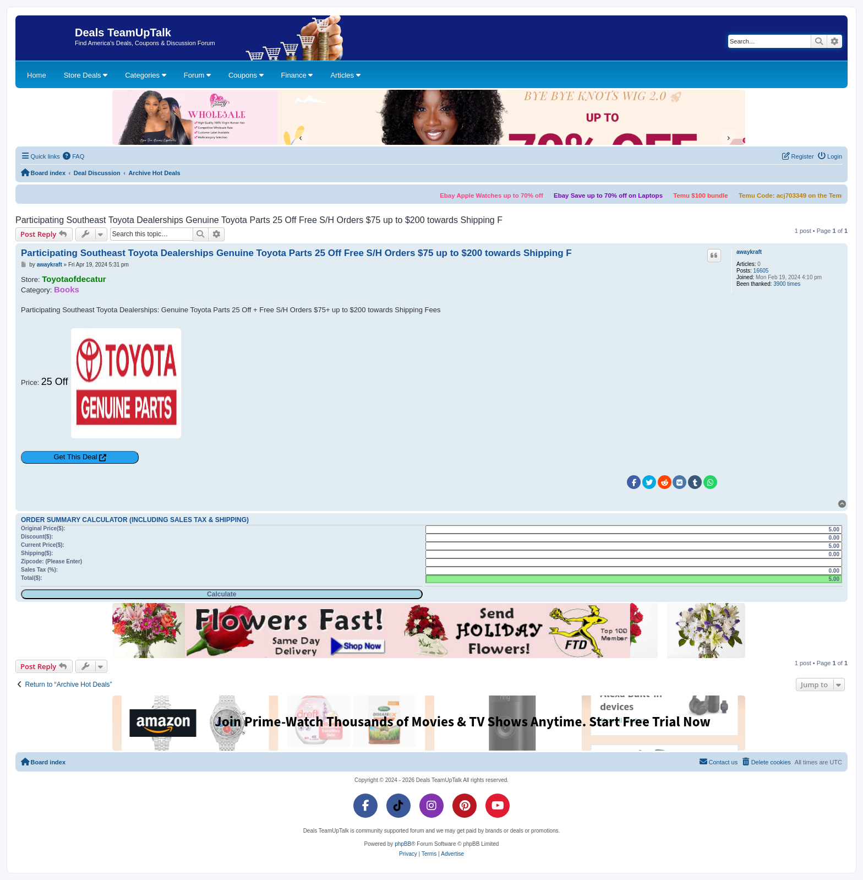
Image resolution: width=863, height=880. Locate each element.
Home (36, 75)
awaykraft (749, 252)
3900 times (786, 284)
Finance (297, 75)
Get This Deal (75, 457)
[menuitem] (74, 156)
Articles (345, 75)
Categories (145, 75)
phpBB (403, 844)
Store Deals (86, 75)
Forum (197, 75)
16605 (761, 271)
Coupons (246, 75)
